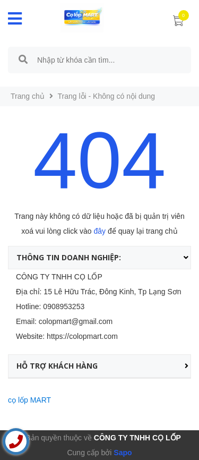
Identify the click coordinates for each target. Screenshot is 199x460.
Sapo (121, 452)
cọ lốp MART (29, 400)
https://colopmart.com (82, 336)
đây (100, 231)
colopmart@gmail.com (76, 321)
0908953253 (63, 306)
